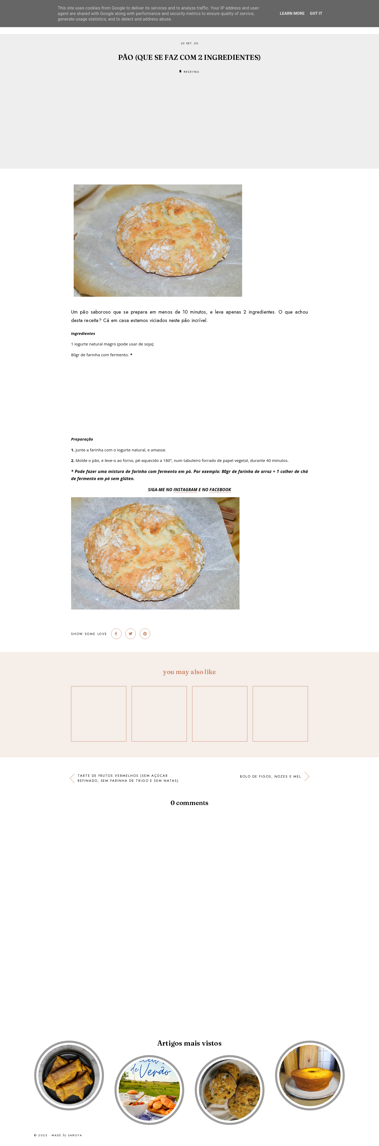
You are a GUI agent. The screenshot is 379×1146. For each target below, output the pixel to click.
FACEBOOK (220, 489)
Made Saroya (67, 1135)
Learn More (292, 13)
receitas (191, 72)
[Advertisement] (189, 113)
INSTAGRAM (185, 489)
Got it (316, 13)
